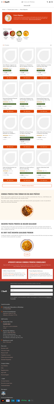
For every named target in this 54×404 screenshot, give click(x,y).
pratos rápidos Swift (35, 273)
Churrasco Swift (5, 350)
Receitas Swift (4, 348)
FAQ (2, 368)
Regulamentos (5, 370)
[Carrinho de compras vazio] (52, 2)
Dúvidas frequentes (6, 359)
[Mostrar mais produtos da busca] (27, 185)
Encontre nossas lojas (6, 383)
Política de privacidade (7, 357)
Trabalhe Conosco (6, 355)
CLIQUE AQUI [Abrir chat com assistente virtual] (6, 324)
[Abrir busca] (47, 2)
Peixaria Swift (4, 353)
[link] (27, 5)
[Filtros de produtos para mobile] (51, 45)
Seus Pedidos (4, 366)
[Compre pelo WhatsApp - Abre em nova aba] (28, 2)
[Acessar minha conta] (50, 2)
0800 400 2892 (11, 332)
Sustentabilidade (5, 385)
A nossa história (5, 381)
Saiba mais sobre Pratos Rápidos (35, 19)
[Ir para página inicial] (6, 2)
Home (3, 9)
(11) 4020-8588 (7, 309)
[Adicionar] (10, 77)
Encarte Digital (5, 375)
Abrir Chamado (7, 342)
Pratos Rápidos (24, 9)
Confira (27, 254)
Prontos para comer (13, 9)
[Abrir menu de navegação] (2, 2)
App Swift (3, 372)
